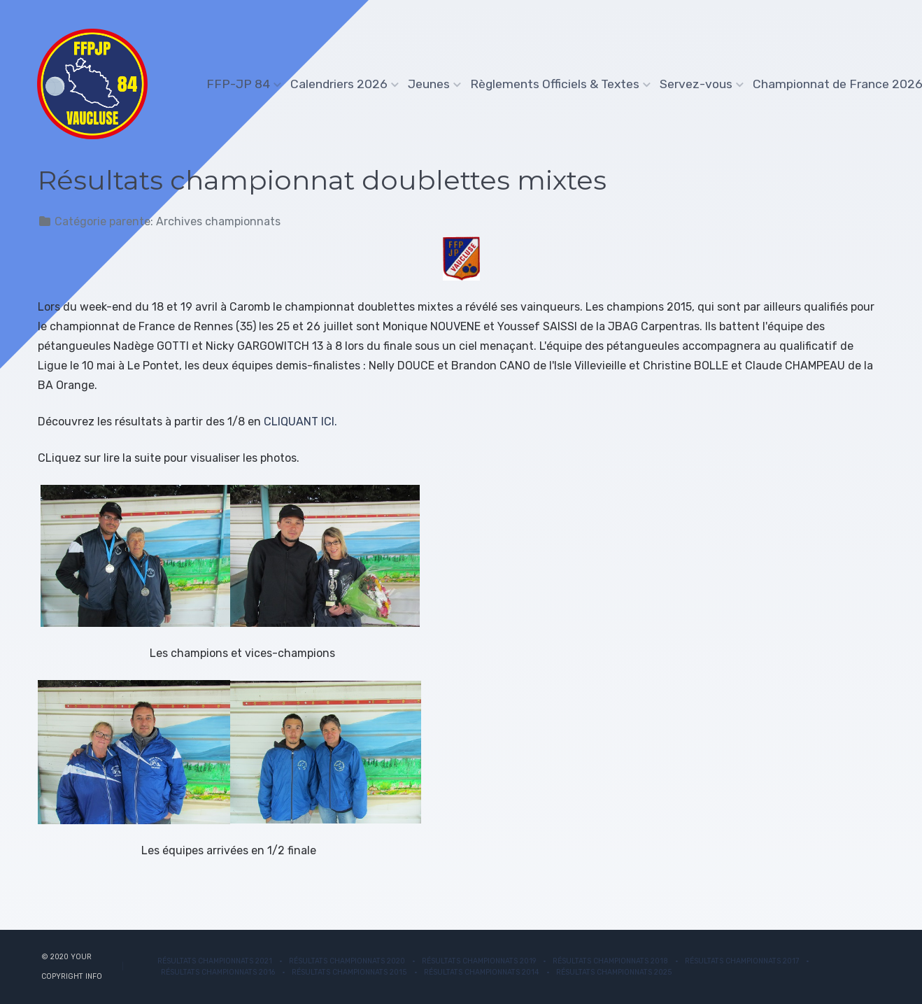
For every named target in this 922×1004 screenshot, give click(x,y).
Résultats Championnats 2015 (349, 972)
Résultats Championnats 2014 (481, 972)
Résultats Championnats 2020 (347, 961)
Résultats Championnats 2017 (742, 961)
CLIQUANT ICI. (300, 421)
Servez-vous (698, 84)
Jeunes (431, 84)
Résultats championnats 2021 (214, 961)
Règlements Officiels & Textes (557, 84)
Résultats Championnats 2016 (218, 972)
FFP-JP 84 (240, 84)
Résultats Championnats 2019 (479, 961)
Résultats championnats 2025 (614, 972)
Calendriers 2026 (341, 84)
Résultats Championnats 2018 (610, 961)
